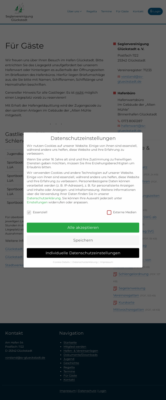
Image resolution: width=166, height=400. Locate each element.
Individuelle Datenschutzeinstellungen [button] (83, 249)
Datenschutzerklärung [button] (85, 258)
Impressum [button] (106, 258)
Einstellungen (37, 199)
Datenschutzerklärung (44, 195)
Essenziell (37, 209)
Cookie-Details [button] (61, 258)
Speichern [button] (83, 237)
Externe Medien (121, 209)
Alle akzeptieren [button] (83, 224)
